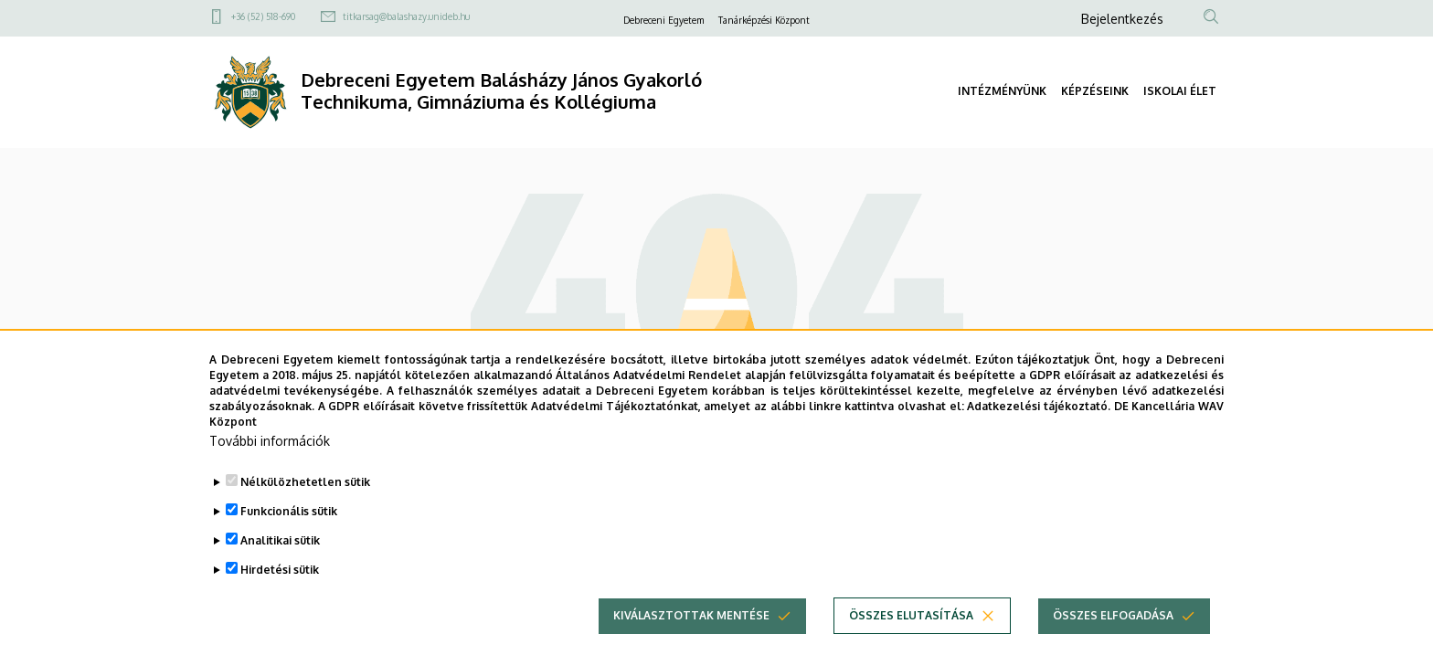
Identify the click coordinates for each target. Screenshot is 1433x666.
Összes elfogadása (1113, 643)
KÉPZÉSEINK (1095, 91)
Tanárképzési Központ (764, 20)
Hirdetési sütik (279, 598)
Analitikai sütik (280, 569)
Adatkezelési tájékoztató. (1038, 434)
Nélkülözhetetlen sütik (305, 510)
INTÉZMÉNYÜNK (1002, 91)
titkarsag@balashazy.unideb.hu (406, 16)
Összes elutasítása (911, 643)
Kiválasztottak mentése (691, 643)
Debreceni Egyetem (663, 20)
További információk (269, 469)
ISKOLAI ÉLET (1179, 91)
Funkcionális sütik (288, 539)
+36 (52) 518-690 (263, 16)
